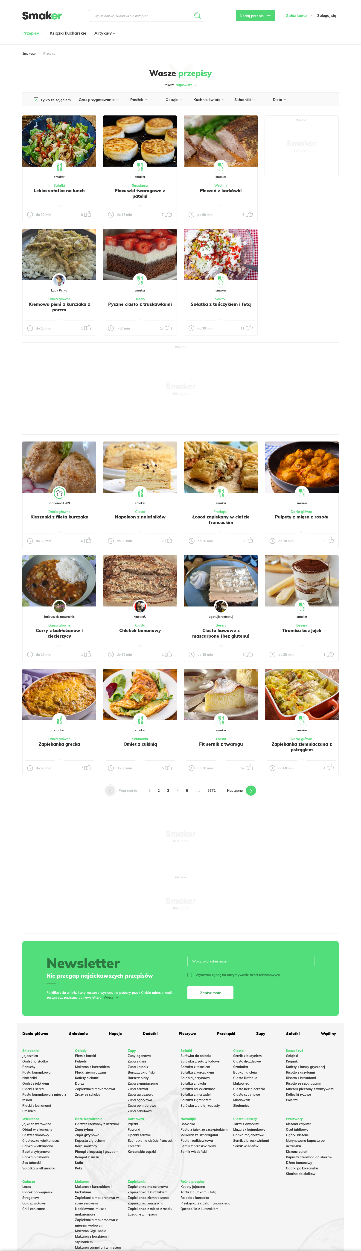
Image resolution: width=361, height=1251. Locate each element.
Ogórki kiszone (297, 1135)
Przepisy (32, 33)
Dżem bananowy (299, 1163)
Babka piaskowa (35, 1157)
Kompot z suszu (87, 1157)
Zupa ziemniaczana (143, 1083)
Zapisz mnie (210, 992)
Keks (78, 1168)
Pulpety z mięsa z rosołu (302, 517)
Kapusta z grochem (90, 1141)
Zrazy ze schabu (87, 1094)
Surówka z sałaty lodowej (200, 1061)
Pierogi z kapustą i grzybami (97, 1152)
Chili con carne (33, 1209)
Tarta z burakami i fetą (198, 1192)
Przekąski (220, 512)
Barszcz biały (138, 1078)
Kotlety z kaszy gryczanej (305, 1067)
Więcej (109, 997)
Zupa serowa (138, 1089)
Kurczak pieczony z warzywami (310, 1089)
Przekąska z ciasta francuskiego (205, 1203)
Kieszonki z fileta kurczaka (59, 517)
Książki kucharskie (68, 33)
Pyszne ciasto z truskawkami (140, 304)
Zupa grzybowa (87, 1135)
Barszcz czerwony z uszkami (97, 1124)
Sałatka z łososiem (195, 1067)
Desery (139, 299)
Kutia (79, 1163)
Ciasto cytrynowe (246, 1094)
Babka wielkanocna (37, 1146)
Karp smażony (86, 1146)
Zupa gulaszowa (141, 1094)
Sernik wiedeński (193, 1152)
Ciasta (140, 512)
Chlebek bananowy (140, 630)
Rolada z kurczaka (194, 1198)
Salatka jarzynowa (195, 1078)
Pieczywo (187, 1033)
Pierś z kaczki (85, 1056)
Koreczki (134, 1146)
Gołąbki (292, 1056)
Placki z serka (33, 1089)
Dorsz (79, 1083)
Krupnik (292, 1061)
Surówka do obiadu (195, 1056)
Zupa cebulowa (140, 1111)
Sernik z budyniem (247, 1056)
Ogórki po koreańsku (302, 1168)
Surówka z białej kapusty (200, 1106)
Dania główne (59, 299)
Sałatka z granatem (196, 1100)
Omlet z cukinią (140, 744)
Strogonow (30, 1198)
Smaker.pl (29, 53)
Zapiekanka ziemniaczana (148, 1198)
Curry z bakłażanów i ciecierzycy (59, 633)
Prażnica (29, 1111)
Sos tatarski (31, 1163)
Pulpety (81, 1061)
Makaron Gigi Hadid (90, 1231)
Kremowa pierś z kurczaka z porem (59, 306)
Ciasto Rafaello (245, 1078)
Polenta (292, 1100)
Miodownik (241, 1100)
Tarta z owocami (246, 1124)
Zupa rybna (84, 1129)
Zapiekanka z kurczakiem (148, 1192)
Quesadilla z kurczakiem (199, 1209)
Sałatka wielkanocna (38, 1168)
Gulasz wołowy (34, 1203)
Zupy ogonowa (139, 1056)
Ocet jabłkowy (297, 1129)
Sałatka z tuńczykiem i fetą (221, 304)
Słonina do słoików (300, 1174)
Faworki (134, 1129)
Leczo (26, 1187)
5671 (211, 790)
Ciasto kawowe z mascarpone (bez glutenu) (221, 633)
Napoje (115, 1033)
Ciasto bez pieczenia (249, 1089)
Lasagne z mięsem (142, 1214)
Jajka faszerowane (36, 1124)
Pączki (133, 1124)
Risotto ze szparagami (303, 1083)
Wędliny (220, 185)
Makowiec (241, 1083)
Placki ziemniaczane (91, 1072)
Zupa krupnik (138, 1067)
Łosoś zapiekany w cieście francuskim (221, 519)
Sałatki (59, 185)
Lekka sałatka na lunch (59, 190)
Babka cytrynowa (36, 1152)
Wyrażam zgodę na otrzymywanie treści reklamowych (233, 975)
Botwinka (187, 1124)
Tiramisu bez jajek (301, 630)
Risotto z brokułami (301, 1078)
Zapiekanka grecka (59, 744)
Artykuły (104, 33)
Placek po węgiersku (38, 1192)
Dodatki (150, 1033)
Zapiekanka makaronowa (95, 1089)
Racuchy (28, 1067)
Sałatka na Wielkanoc (197, 1089)
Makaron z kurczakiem (92, 1067)
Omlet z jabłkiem (35, 1083)
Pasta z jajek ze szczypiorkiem (204, 1129)
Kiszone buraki (297, 1152)
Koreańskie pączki (142, 1152)
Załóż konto (296, 15)
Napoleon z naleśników (140, 517)
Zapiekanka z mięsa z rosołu (150, 1209)
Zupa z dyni (137, 1061)
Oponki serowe (139, 1135)
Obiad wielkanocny (37, 1129)
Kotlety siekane (87, 1078)
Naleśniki (29, 1078)
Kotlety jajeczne (192, 1187)
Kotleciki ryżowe (298, 1094)
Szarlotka (240, 1067)
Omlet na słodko (35, 1061)
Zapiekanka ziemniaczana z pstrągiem (302, 746)
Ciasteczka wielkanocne (41, 1141)
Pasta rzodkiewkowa (196, 1141)
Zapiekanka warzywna (145, 1203)
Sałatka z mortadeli (196, 1094)
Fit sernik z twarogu (221, 744)
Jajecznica (30, 1056)
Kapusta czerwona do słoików (309, 1157)
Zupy (260, 1033)
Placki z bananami (36, 1106)
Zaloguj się (326, 15)
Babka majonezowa (248, 1135)
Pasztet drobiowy (35, 1135)
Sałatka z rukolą (193, 1083)
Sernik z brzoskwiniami (198, 1146)
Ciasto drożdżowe (247, 1061)
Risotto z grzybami (300, 1072)
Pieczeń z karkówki (221, 190)
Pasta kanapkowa (36, 1072)
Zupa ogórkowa (140, 1100)
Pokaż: (180, 85)
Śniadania (140, 185)
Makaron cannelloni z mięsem (98, 1247)
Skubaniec (241, 1106)
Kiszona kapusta (299, 1124)
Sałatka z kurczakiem (197, 1072)
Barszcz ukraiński (141, 1072)
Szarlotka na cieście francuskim (152, 1141)
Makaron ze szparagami (199, 1135)
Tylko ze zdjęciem (56, 100)
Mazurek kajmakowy (249, 1129)
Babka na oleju (245, 1072)
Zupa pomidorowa (142, 1106)
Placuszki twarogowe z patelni (140, 193)
